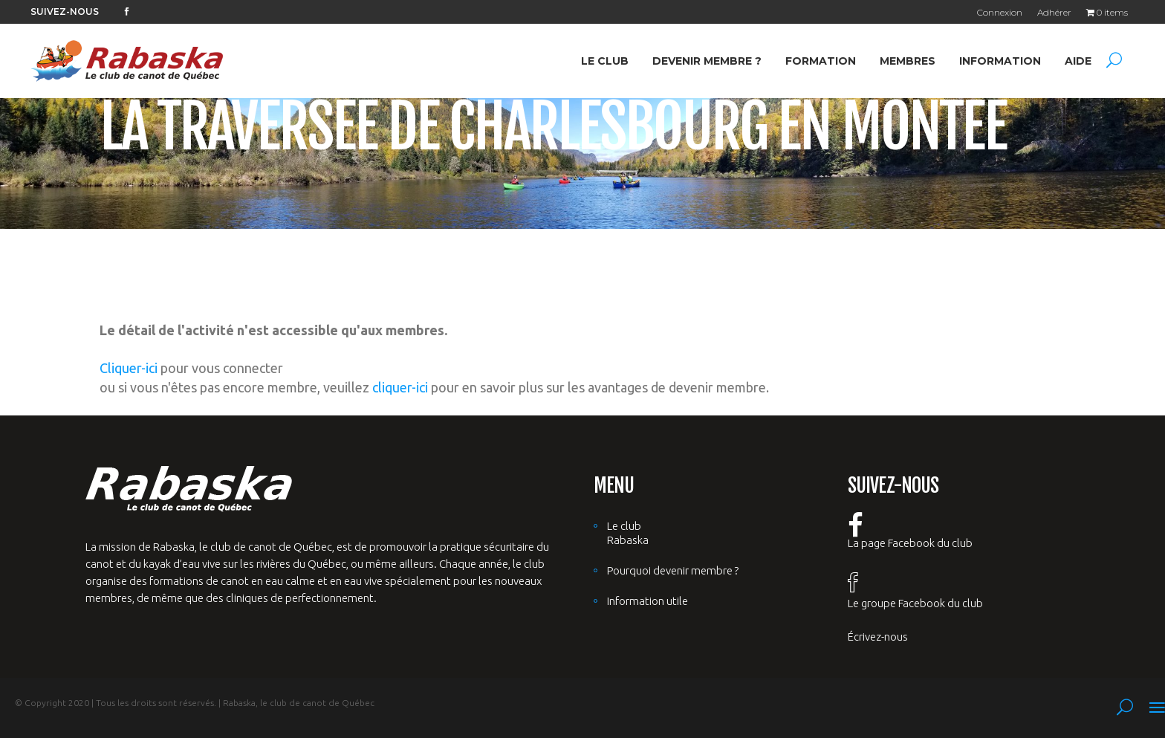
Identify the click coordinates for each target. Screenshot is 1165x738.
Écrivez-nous (878, 636)
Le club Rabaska (628, 532)
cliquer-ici (400, 387)
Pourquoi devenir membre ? (673, 570)
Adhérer (1054, 12)
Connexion (999, 12)
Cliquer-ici (129, 367)
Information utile (647, 601)
